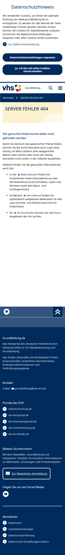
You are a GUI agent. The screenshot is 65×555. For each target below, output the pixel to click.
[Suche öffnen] (51, 88)
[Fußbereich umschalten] (57, 312)
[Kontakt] (6, 312)
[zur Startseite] (21, 88)
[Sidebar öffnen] (60, 88)
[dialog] (32, 41)
